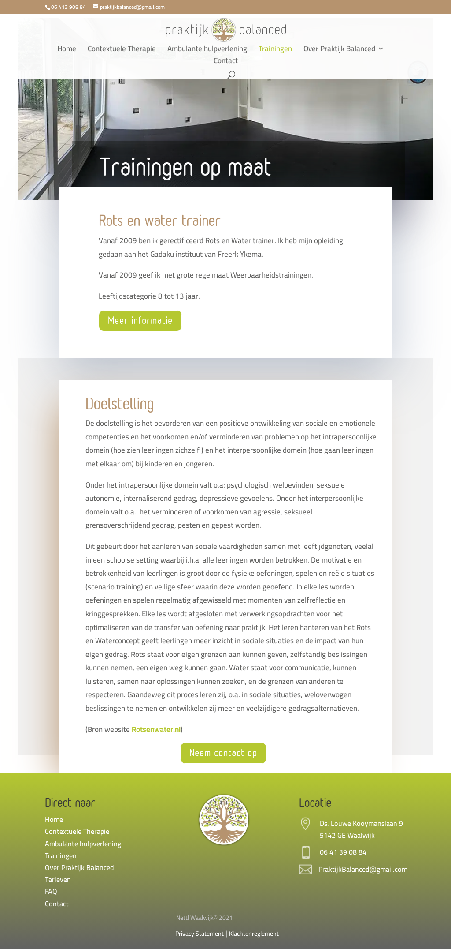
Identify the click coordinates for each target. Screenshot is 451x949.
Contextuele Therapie (122, 50)
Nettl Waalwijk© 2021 (204, 917)
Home (66, 50)
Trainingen (275, 50)
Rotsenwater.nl (156, 729)
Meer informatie (140, 321)
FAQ (51, 891)
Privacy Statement (199, 933)
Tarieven (58, 879)
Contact (226, 62)
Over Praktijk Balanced (339, 50)
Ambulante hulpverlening (207, 50)
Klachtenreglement (254, 933)
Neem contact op (223, 753)
